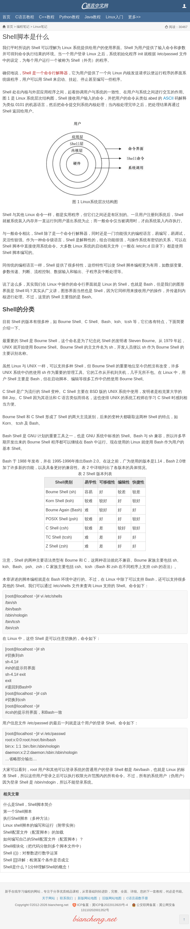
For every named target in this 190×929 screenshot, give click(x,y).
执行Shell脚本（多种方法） (27, 818)
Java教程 (93, 17)
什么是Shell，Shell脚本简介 (27, 804)
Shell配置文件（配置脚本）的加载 (33, 832)
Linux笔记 (40, 26)
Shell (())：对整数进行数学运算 (30, 853)
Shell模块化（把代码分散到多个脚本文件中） (43, 846)
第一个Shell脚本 (17, 811)
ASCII (168, 98)
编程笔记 (23, 26)
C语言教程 (24, 17)
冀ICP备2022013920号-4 (110, 905)
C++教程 (46, 17)
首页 (6, 17)
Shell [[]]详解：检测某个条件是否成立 (36, 860)
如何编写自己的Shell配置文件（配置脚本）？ (43, 839)
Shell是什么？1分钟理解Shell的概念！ (37, 867)
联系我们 (66, 898)
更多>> (134, 17)
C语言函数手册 (137, 898)
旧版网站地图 (111, 898)
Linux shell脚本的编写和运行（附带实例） (40, 825)
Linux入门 (114, 17)
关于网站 (48, 898)
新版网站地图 (87, 898)
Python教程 (69, 17)
